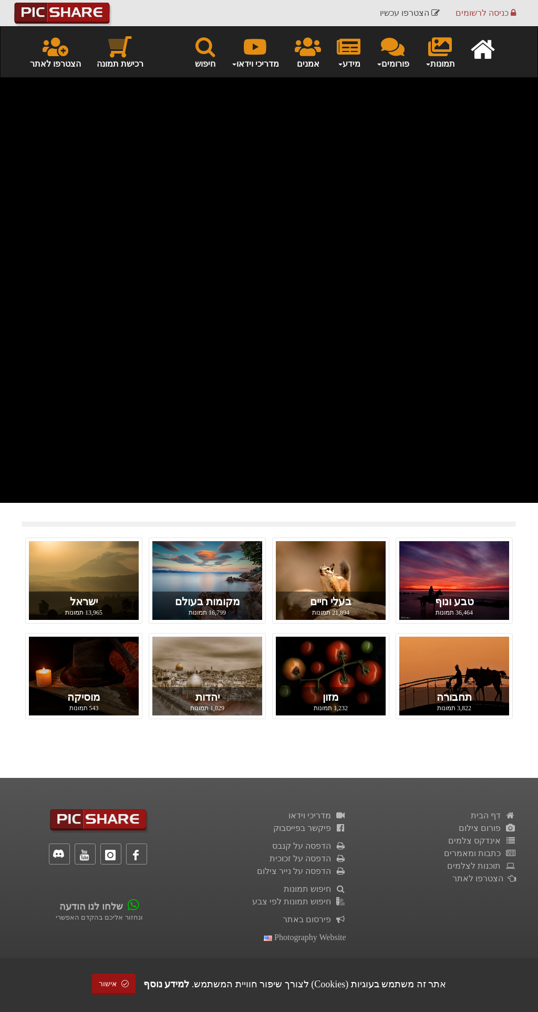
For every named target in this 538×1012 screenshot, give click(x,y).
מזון (331, 697)
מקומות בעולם (207, 601)
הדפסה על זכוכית (308, 858)
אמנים (308, 51)
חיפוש (205, 51)
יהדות (207, 697)
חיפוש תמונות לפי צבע (299, 901)
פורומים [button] (392, 51)
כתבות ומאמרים (480, 853)
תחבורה (454, 697)
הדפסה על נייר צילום (301, 871)
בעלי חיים (330, 601)
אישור (114, 984)
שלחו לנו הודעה (91, 906)
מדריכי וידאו (317, 815)
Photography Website (305, 937)
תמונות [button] (440, 51)
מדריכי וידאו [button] (255, 51)
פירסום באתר (314, 919)
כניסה (486, 12)
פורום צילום (487, 828)
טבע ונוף (454, 601)
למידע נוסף (166, 984)
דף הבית (493, 815)
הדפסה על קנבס (309, 845)
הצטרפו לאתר (55, 51)
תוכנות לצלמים (481, 865)
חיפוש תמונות (315, 888)
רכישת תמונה (120, 51)
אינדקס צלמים (482, 840)
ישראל (84, 601)
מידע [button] (348, 51)
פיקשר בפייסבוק (309, 828)
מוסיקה (83, 697)
